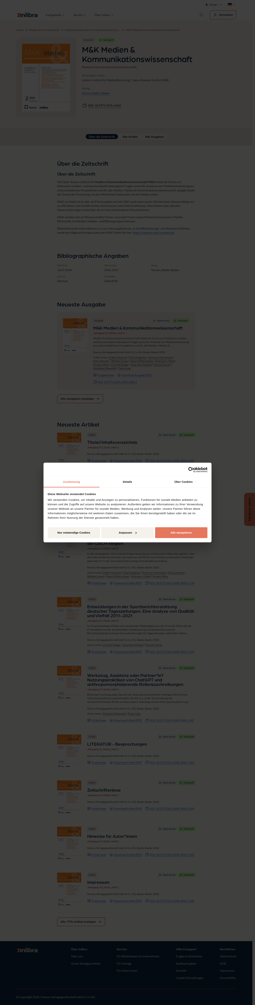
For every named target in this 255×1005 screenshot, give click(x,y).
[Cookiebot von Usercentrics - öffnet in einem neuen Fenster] (191, 470)
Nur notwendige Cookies (73, 532)
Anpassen (128, 532)
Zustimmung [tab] (71, 481)
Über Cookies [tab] (183, 481)
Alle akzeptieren (181, 532)
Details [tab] (127, 481)
